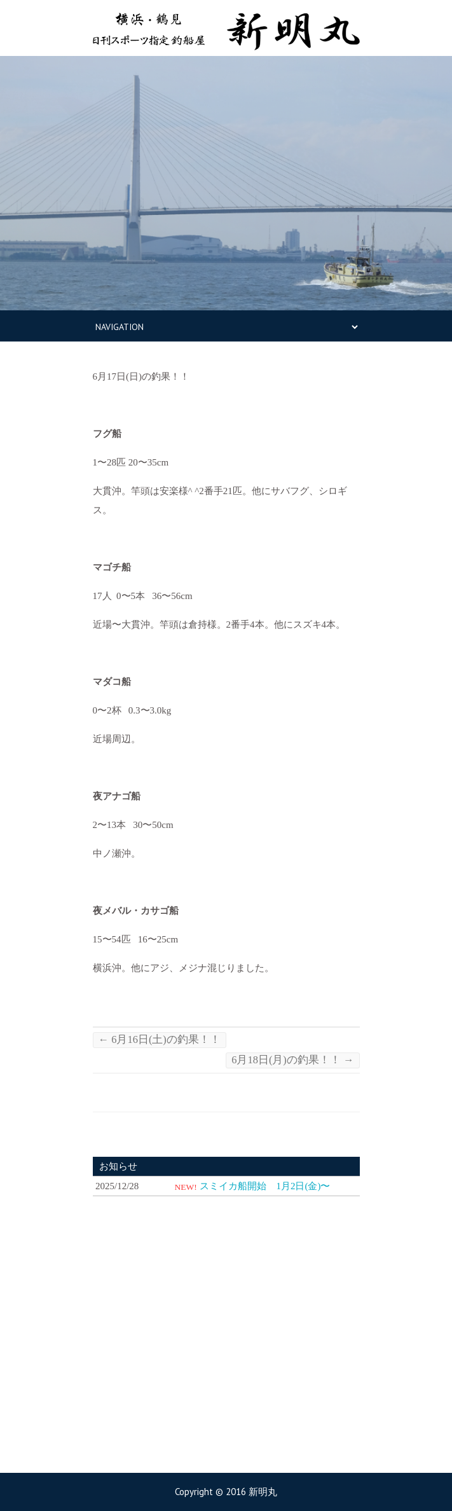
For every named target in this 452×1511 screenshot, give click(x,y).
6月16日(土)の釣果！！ (160, 1039)
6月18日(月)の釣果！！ (292, 1060)
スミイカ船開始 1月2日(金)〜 (265, 1186)
